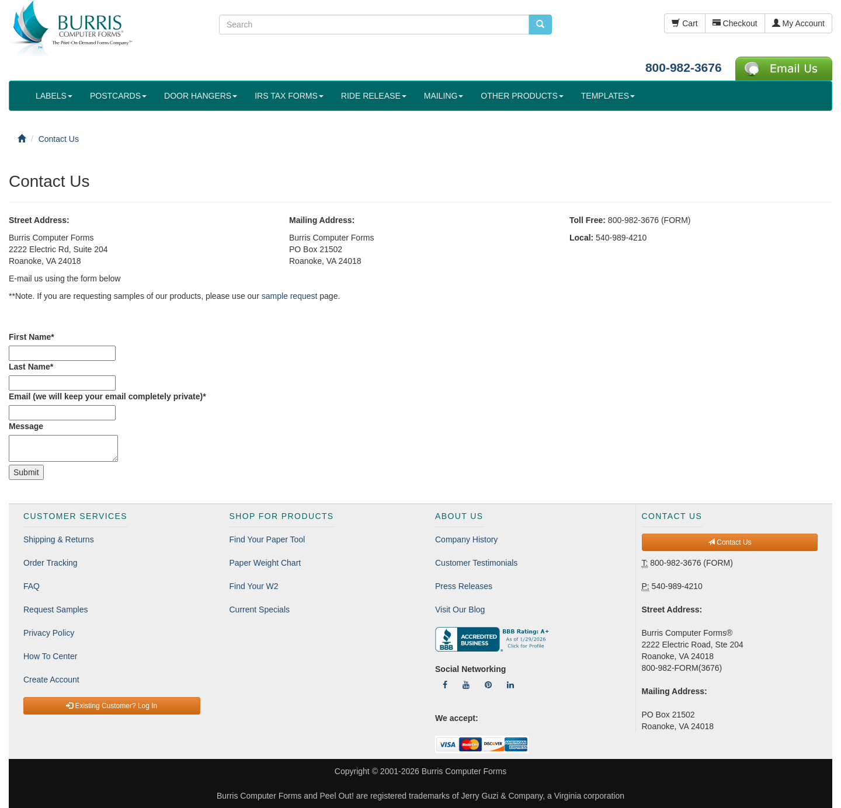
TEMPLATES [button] (608, 95)
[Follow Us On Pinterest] (488, 685)
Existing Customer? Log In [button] (111, 706)
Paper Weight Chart (265, 562)
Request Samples (55, 609)
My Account (798, 23)
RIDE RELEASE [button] (373, 95)
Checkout (735, 23)
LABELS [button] (54, 95)
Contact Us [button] (730, 542)
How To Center (50, 656)
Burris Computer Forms (464, 771)
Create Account (51, 679)
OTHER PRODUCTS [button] (522, 95)
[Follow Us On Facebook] (445, 685)
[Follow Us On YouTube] (466, 685)
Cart (684, 23)
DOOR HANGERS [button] (200, 95)
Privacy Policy (48, 633)
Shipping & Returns (58, 539)
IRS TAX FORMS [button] (289, 95)
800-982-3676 (683, 67)
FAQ (31, 586)
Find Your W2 (254, 586)
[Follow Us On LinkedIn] (510, 685)
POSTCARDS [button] (118, 95)
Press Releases (463, 586)
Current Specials (260, 609)
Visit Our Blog (460, 609)
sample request (290, 296)
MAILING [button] (444, 95)
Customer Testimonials (476, 562)
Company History (466, 539)
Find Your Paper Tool (267, 539)
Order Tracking (50, 562)
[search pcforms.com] (540, 24)
